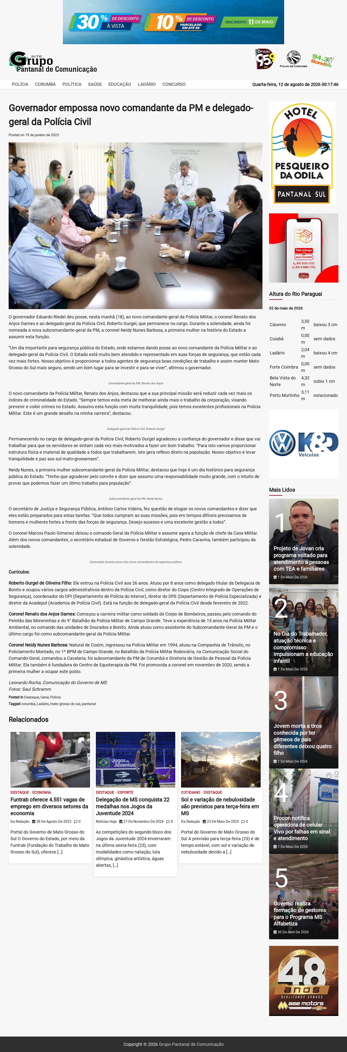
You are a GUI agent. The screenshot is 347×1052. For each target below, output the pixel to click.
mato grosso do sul (65, 704)
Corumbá (45, 84)
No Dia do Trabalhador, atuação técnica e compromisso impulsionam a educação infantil (303, 647)
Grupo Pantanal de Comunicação (191, 1044)
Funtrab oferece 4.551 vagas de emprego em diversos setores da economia (49, 806)
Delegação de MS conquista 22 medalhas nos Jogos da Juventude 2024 (132, 806)
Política (71, 84)
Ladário (147, 84)
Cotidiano (190, 792)
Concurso (174, 84)
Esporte (125, 792)
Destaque (31, 697)
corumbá (28, 704)
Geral (44, 697)
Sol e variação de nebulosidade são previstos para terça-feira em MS (220, 806)
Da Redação (19, 821)
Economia (41, 792)
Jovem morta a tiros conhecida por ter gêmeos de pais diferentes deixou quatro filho (303, 739)
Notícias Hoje (106, 821)
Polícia (20, 84)
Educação (119, 84)
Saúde (95, 84)
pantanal (89, 704)
